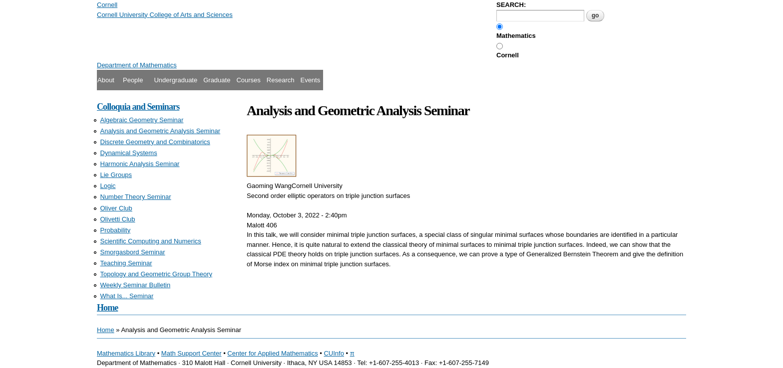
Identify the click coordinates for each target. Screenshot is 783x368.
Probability (115, 230)
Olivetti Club (117, 219)
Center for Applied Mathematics (272, 353)
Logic (108, 185)
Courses (248, 80)
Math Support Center (191, 353)
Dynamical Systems (128, 153)
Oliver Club (116, 208)
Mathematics (516, 35)
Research (281, 80)
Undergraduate (175, 80)
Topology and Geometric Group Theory (156, 274)
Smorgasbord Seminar (132, 252)
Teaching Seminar (126, 263)
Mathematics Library (126, 353)
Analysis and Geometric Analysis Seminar (160, 131)
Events (310, 80)
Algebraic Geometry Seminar (142, 120)
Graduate (216, 80)
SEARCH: (511, 4)
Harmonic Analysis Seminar (140, 164)
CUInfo (334, 353)
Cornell (507, 55)
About (105, 80)
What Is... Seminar (127, 296)
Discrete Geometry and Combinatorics (155, 142)
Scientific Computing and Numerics (150, 241)
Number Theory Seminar (135, 196)
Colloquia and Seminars (138, 107)
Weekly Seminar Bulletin (135, 285)
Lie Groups (116, 175)
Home (107, 308)
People (133, 80)
